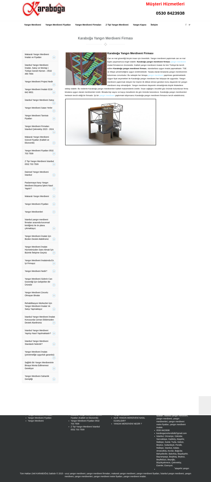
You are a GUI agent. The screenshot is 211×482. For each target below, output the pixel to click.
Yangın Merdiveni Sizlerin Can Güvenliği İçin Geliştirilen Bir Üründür (40, 282)
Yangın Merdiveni (32, 25)
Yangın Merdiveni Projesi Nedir (40, 82)
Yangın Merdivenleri (40, 212)
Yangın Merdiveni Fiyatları (58, 25)
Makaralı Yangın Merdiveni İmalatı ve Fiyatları (40, 56)
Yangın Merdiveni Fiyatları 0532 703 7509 (40, 152)
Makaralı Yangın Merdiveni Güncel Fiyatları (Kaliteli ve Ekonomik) (40, 140)
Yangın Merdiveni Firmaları (88, 25)
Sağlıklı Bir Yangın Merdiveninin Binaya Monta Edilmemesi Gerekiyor (40, 365)
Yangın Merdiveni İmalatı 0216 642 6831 (40, 91)
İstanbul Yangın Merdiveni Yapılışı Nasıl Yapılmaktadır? (40, 332)
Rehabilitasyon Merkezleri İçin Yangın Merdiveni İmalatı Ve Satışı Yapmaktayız (40, 306)
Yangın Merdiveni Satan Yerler (40, 109)
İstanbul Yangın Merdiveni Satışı (40, 101)
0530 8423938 (170, 13)
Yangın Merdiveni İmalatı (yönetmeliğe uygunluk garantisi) (40, 355)
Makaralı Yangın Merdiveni (40, 196)
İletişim (154, 25)
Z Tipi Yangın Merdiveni (117, 25)
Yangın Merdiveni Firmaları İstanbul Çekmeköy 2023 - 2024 (40, 129)
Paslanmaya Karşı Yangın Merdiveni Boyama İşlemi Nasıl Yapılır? (40, 185)
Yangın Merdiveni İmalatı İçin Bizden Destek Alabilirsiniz (40, 238)
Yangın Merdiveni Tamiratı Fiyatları (40, 117)
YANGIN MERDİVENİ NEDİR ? (128, 424)
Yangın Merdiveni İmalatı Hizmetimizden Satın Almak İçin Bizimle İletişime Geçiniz (40, 250)
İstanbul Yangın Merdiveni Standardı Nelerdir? (40, 343)
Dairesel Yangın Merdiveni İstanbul (40, 174)
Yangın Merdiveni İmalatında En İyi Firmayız (40, 262)
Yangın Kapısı (139, 25)
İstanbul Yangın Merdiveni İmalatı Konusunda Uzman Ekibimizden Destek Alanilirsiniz (40, 320)
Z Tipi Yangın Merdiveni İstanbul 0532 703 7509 (40, 163)
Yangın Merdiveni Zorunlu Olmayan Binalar (40, 294)
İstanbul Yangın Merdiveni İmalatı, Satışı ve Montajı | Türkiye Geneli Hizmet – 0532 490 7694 (40, 70)
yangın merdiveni (178, 62)
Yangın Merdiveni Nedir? (40, 271)
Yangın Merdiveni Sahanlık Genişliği (40, 378)
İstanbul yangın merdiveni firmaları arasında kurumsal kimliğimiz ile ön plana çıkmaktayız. (40, 224)
